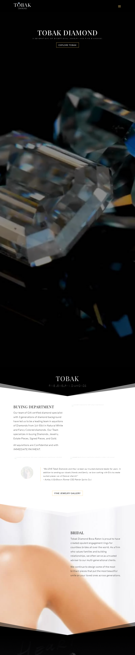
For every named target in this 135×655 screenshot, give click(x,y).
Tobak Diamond (67, 32)
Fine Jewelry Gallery (67, 493)
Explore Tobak (68, 45)
